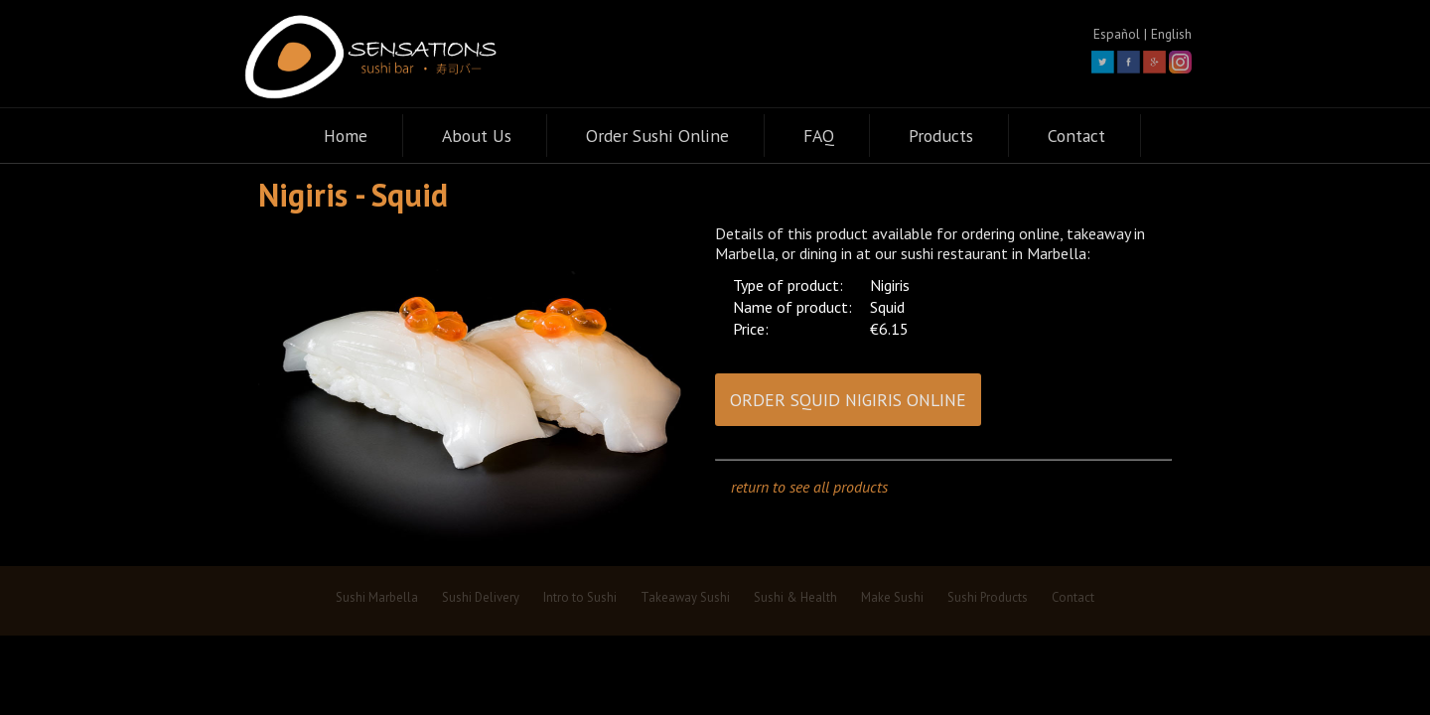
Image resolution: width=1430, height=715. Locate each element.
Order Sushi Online (657, 135)
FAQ (818, 135)
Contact (1076, 135)
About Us (476, 135)
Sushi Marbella (377, 597)
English (1171, 34)
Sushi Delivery (480, 597)
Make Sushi (892, 597)
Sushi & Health (795, 597)
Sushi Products (987, 597)
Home (345, 135)
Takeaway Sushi (685, 597)
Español (1116, 34)
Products (941, 135)
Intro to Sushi (580, 597)
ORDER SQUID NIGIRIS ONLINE (848, 399)
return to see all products (809, 487)
